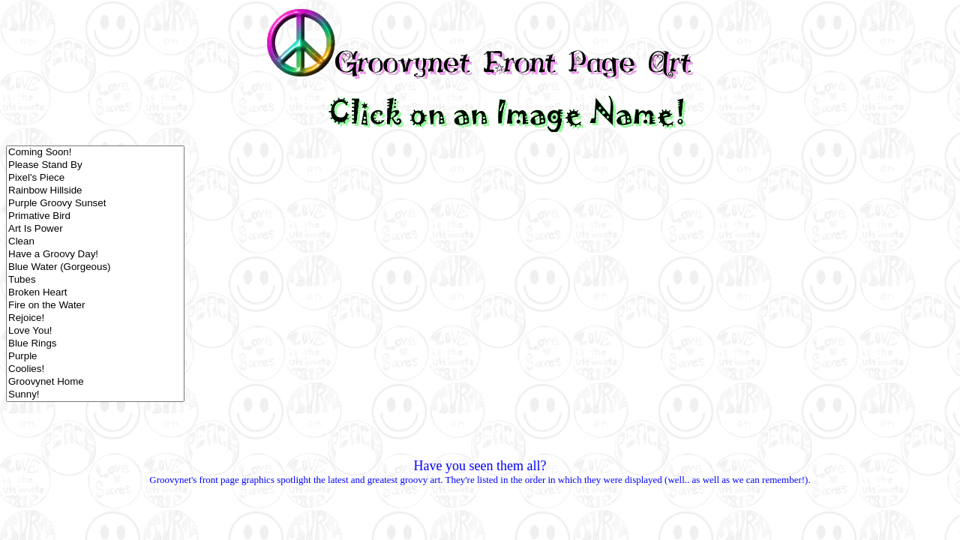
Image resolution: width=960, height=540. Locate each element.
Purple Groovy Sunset (95, 203)
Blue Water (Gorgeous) (95, 267)
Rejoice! (95, 318)
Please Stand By (95, 165)
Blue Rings (95, 344)
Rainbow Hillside (95, 190)
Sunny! (95, 394)
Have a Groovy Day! (95, 254)
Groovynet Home (95, 382)
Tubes (95, 280)
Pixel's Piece (95, 178)
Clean (95, 242)
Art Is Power (95, 229)
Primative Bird (95, 216)
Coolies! (95, 369)
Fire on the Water (95, 305)
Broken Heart (95, 292)
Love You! (95, 331)
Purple (95, 356)
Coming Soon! (95, 152)
